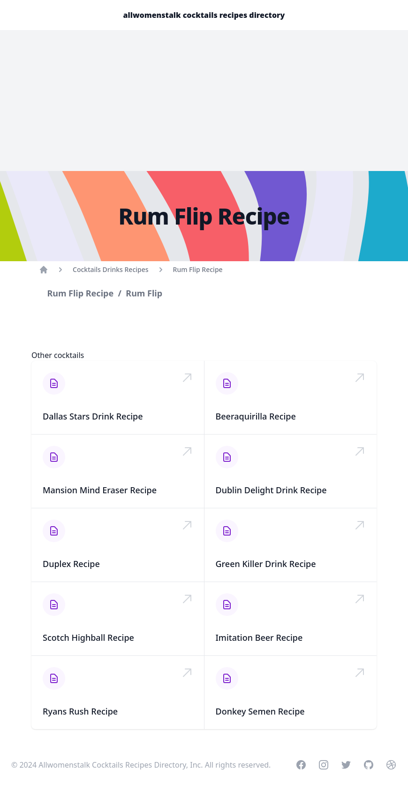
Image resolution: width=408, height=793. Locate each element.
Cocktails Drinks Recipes (111, 269)
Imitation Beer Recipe (259, 637)
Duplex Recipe (71, 563)
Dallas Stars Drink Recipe (93, 416)
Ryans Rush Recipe (80, 711)
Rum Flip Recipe (198, 269)
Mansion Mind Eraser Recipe (100, 490)
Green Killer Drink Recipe (266, 563)
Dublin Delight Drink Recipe (271, 490)
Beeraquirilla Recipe (256, 416)
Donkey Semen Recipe (260, 711)
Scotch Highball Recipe (88, 637)
